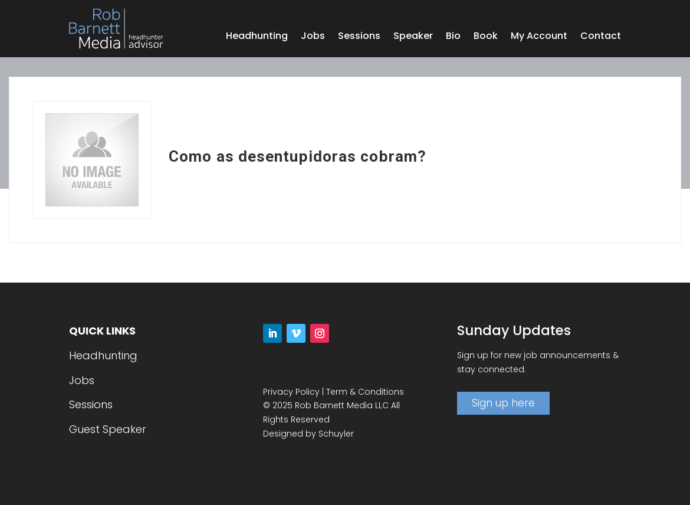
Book (486, 37)
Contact (600, 37)
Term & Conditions (365, 392)
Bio (453, 37)
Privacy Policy (291, 392)
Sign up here (503, 403)
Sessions (359, 37)
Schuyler (336, 434)
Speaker (413, 37)
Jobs (313, 37)
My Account (539, 37)
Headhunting (257, 37)
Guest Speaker (107, 429)
